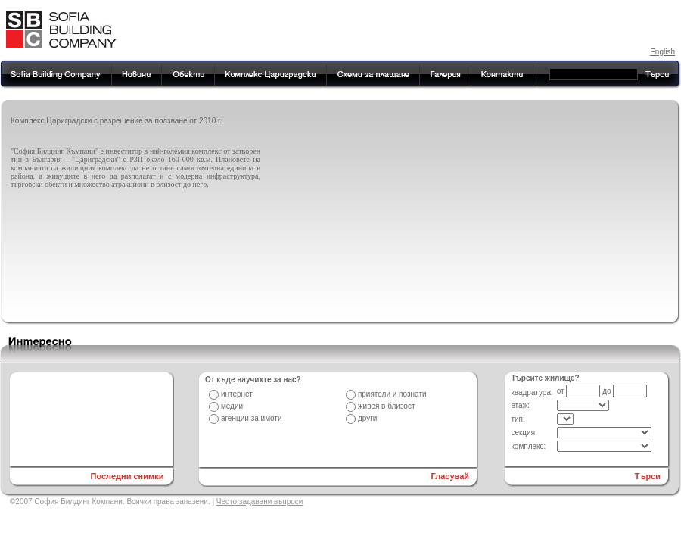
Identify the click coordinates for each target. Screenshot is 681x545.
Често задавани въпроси (259, 501)
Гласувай (450, 476)
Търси (648, 476)
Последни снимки (126, 476)
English (662, 52)
